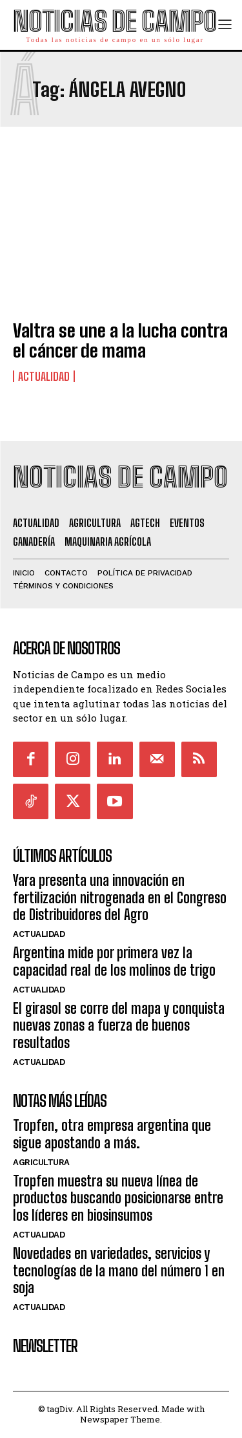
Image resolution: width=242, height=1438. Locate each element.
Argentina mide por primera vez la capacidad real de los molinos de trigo (114, 961)
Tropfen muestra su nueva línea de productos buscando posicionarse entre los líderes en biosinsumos (118, 1198)
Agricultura (41, 1162)
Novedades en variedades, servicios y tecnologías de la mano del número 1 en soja (119, 1270)
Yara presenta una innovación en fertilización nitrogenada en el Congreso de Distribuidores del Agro (120, 897)
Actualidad (44, 376)
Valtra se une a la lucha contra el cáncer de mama (120, 340)
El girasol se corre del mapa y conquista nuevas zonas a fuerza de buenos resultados (119, 1025)
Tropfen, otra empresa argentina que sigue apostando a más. (112, 1134)
